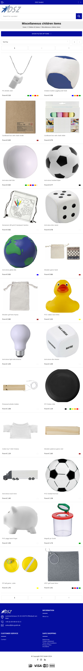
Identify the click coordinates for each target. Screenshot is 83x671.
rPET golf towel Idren (51, 583)
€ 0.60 (6, 185)
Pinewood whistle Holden (10, 404)
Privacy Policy (47, 645)
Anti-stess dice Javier (51, 225)
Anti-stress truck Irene (9, 494)
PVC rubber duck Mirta (51, 314)
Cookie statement (48, 641)
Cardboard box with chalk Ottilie (54, 135)
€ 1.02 (48, 319)
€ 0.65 (6, 140)
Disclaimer (46, 646)
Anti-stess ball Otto (8, 180)
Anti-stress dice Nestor (51, 359)
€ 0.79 (48, 140)
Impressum (46, 639)
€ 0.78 (48, 230)
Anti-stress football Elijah (52, 180)
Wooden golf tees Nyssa (10, 314)
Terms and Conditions (50, 643)
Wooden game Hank (51, 270)
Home (24, 27)
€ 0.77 (48, 185)
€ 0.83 (6, 274)
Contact (3, 639)
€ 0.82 (6, 230)
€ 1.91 (48, 588)
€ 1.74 (48, 543)
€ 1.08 (6, 409)
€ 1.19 (48, 409)
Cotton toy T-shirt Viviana (10, 449)
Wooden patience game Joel (53, 449)
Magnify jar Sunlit (50, 538)
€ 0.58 (48, 95)
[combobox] (38, 16)
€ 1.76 (6, 588)
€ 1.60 (48, 453)
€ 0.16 (6, 95)
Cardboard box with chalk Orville (13, 135)
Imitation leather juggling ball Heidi (55, 91)
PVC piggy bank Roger (9, 538)
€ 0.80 (6, 319)
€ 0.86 (48, 274)
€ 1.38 (48, 498)
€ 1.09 (48, 364)
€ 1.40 (6, 498)
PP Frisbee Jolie (49, 404)
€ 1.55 (6, 543)
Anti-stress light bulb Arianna (11, 359)
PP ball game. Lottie (8, 583)
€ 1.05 (6, 364)
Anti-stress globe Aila (9, 270)
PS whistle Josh (7, 91)
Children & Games (34, 27)
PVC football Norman (51, 494)
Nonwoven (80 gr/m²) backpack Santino (15, 225)
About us (45, 616)
